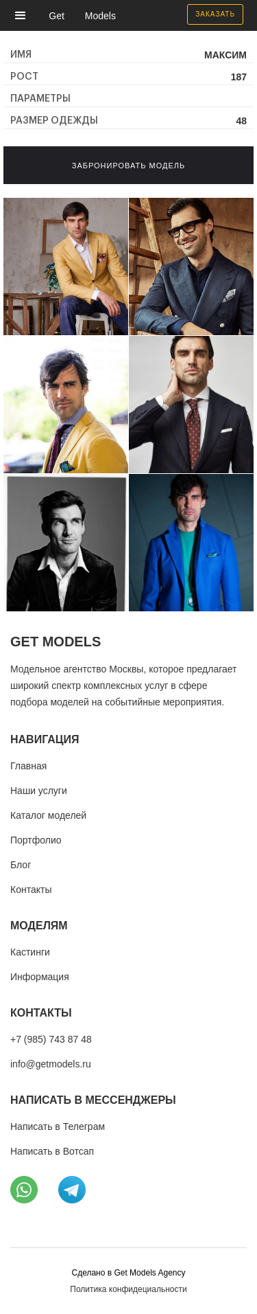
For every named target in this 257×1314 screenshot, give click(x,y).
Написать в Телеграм (57, 1126)
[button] (24, 15)
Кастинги (30, 952)
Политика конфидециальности (128, 1289)
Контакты (30, 889)
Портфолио (36, 840)
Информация (39, 976)
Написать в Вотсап (52, 1151)
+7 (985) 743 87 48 (51, 1039)
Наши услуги (38, 790)
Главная (28, 765)
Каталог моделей (48, 815)
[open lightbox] (65, 266)
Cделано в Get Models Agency (128, 1273)
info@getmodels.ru (50, 1063)
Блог (20, 864)
